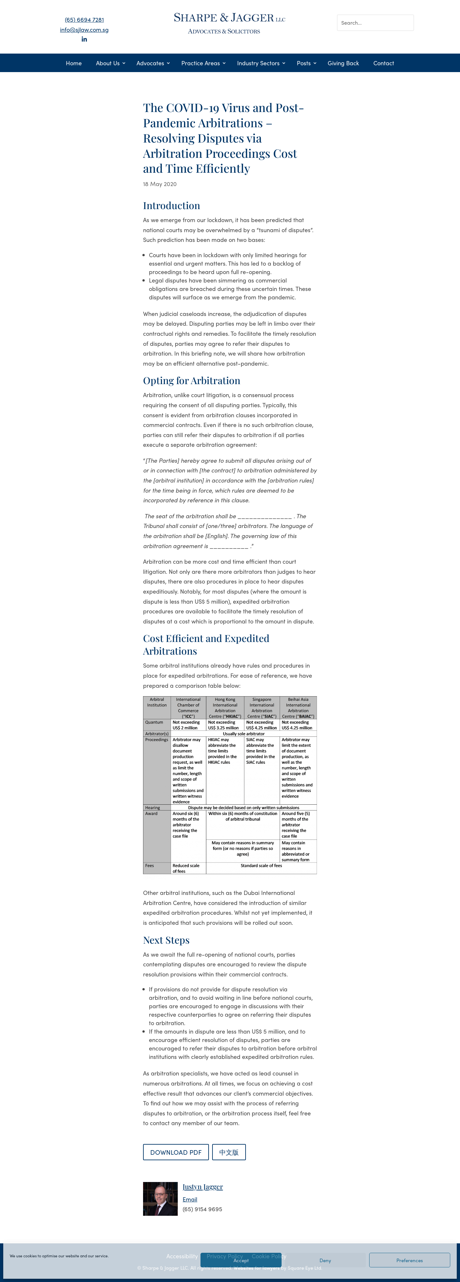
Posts (304, 64)
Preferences (409, 1260)
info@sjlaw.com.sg (84, 29)
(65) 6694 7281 (84, 19)
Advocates (150, 64)
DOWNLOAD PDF (176, 1152)
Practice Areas (200, 64)
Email (190, 1199)
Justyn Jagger (203, 1186)
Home (74, 64)
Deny (325, 1260)
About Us (108, 64)
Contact (383, 64)
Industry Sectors (258, 64)
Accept (241, 1260)
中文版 (229, 1152)
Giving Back (343, 64)
